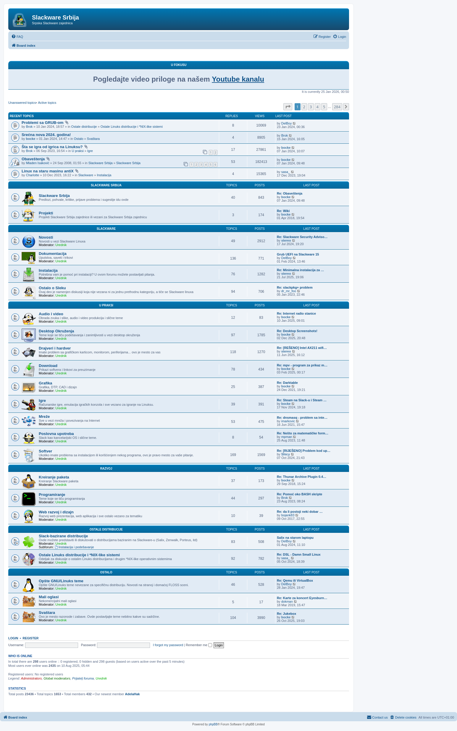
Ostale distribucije (84, 126)
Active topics (47, 102)
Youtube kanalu (238, 79)
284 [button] (337, 106)
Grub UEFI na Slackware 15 (298, 254)
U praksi (77, 151)
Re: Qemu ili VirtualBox (295, 580)
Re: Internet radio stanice (296, 313)
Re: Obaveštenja (289, 193)
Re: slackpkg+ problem (295, 287)
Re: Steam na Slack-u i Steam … (302, 400)
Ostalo (78, 138)
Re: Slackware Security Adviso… (302, 237)
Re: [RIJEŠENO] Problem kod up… (303, 450)
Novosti (46, 237)
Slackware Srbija (100, 163)
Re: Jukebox (286, 613)
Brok (29, 126)
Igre (90, 151)
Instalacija (104, 175)
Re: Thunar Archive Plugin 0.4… (301, 476)
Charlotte (32, 175)
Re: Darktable (287, 382)
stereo (286, 240)
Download (48, 365)
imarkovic (288, 421)
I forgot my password (168, 645)
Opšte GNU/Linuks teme (61, 581)
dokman (287, 601)
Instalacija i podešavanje (74, 547)
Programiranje (52, 494)
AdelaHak (132, 694)
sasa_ (285, 172)
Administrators (31, 678)
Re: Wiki (283, 211)
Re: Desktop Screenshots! (297, 331)
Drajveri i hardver (55, 348)
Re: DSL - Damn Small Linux (299, 554)
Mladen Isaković (37, 163)
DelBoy (286, 123)
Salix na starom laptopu (295, 537)
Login (13, 638)
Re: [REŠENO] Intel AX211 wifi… (302, 348)
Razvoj (106, 468)
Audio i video (51, 314)
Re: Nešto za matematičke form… (302, 433)
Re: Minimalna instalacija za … (300, 270)
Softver (45, 451)
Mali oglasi (49, 597)
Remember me (199, 645)
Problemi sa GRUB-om (42, 122)
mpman (286, 437)
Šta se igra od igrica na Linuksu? (52, 147)
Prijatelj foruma (83, 678)
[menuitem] (17, 36)
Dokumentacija (53, 253)
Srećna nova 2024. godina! (46, 134)
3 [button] (311, 106)
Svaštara (93, 138)
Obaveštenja (33, 159)
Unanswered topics (22, 102)
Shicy (285, 454)
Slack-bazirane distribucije (63, 536)
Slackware (85, 175)
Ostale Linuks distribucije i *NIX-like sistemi (132, 126)
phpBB (213, 724)
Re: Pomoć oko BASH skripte (299, 494)
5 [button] (324, 106)
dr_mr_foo (288, 291)
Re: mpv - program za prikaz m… (302, 365)
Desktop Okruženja (56, 331)
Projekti (46, 213)
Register (31, 638)
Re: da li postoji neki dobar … (300, 511)
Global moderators (56, 678)
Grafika (45, 383)
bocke (30, 138)
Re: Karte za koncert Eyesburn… (302, 598)
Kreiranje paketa (54, 477)
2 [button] (304, 106)
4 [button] (317, 106)
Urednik (61, 245)
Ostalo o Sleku (52, 288)
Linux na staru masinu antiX (48, 171)
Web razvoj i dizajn (56, 512)
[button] (287, 106)
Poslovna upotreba (56, 433)
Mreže (44, 416)
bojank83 (288, 515)
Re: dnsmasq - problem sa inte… (302, 417)
